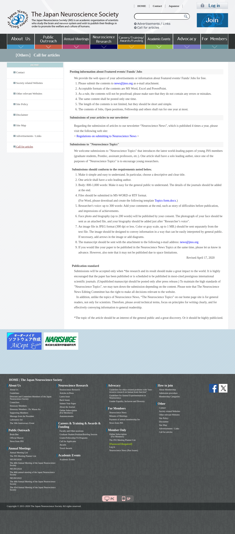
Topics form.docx (165, 200)
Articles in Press (67, 393)
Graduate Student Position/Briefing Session (78, 434)
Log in (112, 447)
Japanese (174, 6)
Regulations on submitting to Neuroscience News (106, 136)
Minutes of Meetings (118, 416)
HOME (141, 6)
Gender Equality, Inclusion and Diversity (127, 401)
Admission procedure (168, 393)
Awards (63, 445)
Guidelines (14, 393)
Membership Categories (169, 396)
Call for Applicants (68, 441)
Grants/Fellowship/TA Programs (74, 438)
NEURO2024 (16, 469)
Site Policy (22, 104)
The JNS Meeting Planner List (23, 456)
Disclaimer (22, 114)
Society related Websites (29, 83)
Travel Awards (66, 448)
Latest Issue (65, 396)
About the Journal (67, 407)
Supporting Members (19, 413)
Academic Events (67, 459)
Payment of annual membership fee (124, 419)
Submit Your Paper (68, 403)
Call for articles (166, 432)
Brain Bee (14, 434)
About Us (14, 389)
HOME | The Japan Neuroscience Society (35, 380)
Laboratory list (16, 420)
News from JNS (17, 441)
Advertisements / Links (29, 136)
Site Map (21, 125)
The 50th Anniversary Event (22, 423)
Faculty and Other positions (72, 431)
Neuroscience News (118, 412)
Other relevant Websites (29, 93)
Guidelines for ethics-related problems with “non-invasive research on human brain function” (130, 390)
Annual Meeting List (19, 452)
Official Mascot (17, 438)
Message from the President (22, 416)
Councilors (14, 402)
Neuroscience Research (70, 389)
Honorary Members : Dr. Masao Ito (25, 409)
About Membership (167, 389)
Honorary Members (18, 406)
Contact (157, 6)
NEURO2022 (16, 478)
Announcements (67, 416)
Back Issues (65, 400)
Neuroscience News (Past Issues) (123, 450)
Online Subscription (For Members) (68, 411)
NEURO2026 (16, 459)
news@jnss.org (123, 83)
